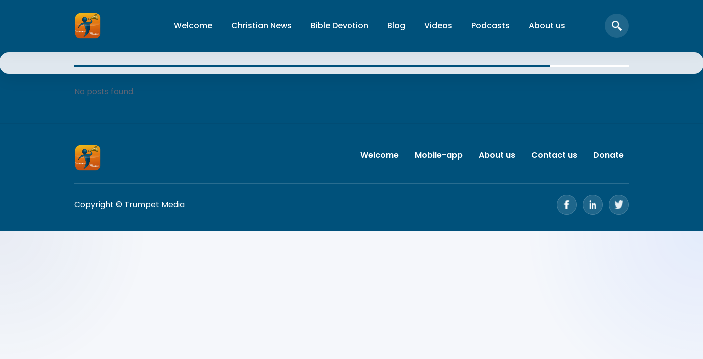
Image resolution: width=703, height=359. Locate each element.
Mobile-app (439, 155)
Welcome (193, 25)
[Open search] (617, 26)
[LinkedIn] (593, 205)
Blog (396, 25)
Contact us (554, 155)
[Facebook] (567, 205)
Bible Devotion (339, 25)
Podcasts (490, 25)
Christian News (261, 25)
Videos (438, 25)
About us (547, 25)
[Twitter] (619, 205)
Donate (608, 155)
